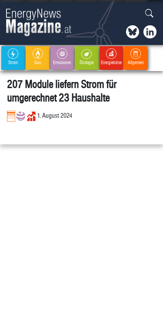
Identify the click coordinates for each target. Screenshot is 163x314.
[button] (149, 13)
